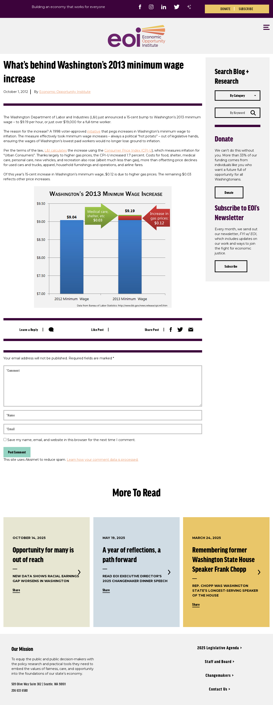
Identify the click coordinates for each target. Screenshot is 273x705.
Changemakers (218, 675)
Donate (225, 9)
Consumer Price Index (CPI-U (128, 150)
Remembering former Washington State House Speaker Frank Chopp (223, 559)
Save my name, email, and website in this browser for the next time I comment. (71, 440)
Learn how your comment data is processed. (102, 460)
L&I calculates (56, 150)
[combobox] (237, 95)
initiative (93, 131)
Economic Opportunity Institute (65, 92)
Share (16, 590)
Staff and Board (218, 661)
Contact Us (218, 689)
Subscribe (246, 9)
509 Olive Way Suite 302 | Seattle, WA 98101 (38, 684)
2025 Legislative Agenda (218, 647)
